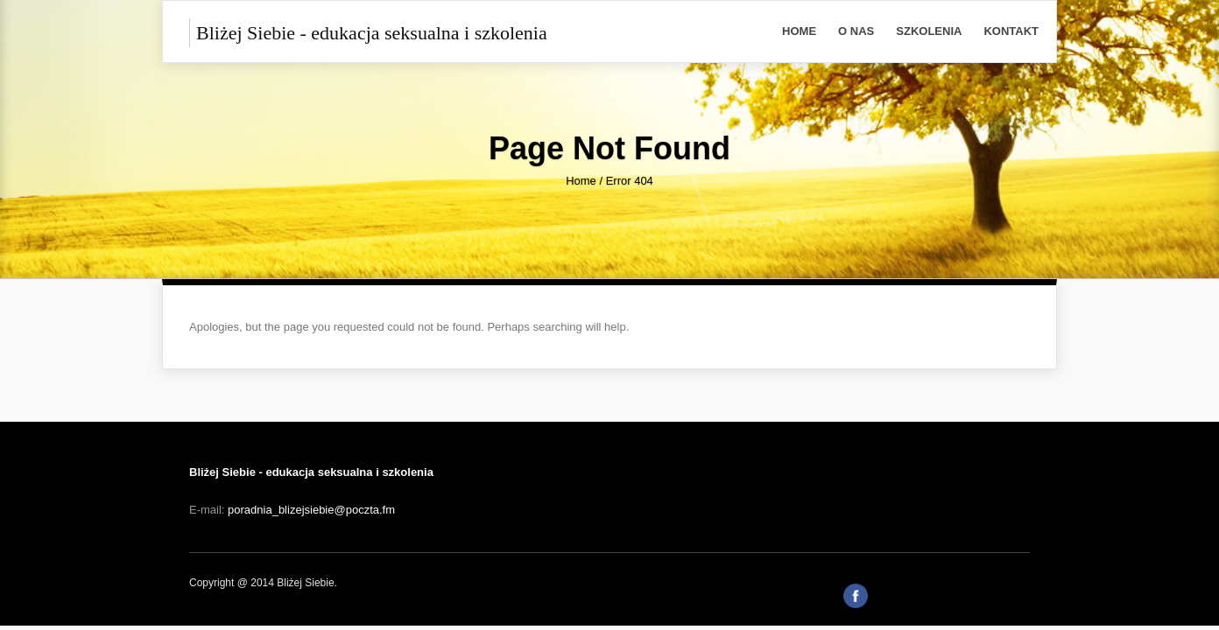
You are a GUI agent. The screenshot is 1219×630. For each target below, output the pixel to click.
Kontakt (1011, 31)
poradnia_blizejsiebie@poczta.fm (311, 509)
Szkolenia (929, 31)
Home (799, 31)
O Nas (856, 31)
